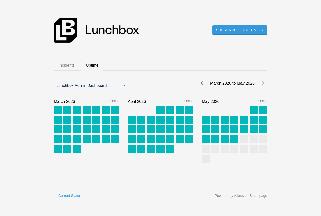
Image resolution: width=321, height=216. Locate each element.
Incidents (67, 65)
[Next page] (263, 83)
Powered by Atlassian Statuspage (241, 196)
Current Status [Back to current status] (67, 196)
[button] (239, 30)
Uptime (92, 65)
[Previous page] (202, 83)
